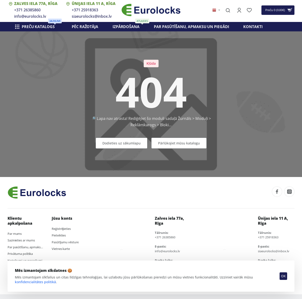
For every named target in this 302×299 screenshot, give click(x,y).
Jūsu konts (62, 218)
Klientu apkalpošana (20, 221)
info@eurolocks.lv (30, 16)
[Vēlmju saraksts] (250, 10)
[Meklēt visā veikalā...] (228, 10)
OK (283, 276)
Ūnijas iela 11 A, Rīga (94, 3)
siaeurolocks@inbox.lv (92, 16)
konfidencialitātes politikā (35, 281)
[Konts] (240, 10)
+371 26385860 (27, 10)
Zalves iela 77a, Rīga (36, 3)
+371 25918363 (85, 10)
